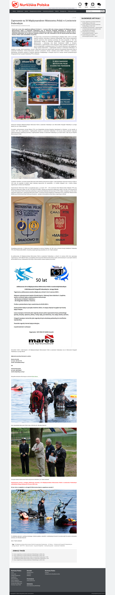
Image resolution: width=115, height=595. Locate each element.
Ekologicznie (63, 11)
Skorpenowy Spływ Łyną (16, 583)
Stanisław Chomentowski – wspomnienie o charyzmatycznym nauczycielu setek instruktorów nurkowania (92, 29)
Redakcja (29, 575)
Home (14, 11)
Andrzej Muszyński (48, 545)
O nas (12, 572)
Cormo (103, 593)
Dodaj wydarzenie (31, 580)
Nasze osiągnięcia (15, 580)
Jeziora (26, 11)
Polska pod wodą (72, 11)
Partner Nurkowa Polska (16, 581)
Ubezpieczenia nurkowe (35, 11)
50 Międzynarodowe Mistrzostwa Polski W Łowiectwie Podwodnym (31, 544)
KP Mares (50, 544)
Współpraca (13, 577)
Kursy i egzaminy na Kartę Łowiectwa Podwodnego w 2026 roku (29, 554)
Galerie (57, 11)
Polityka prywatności (15, 575)
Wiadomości (20, 11)
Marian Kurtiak (29, 545)
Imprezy (47, 572)
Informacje (13, 574)
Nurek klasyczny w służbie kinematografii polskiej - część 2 (90, 32)
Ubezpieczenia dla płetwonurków (52, 574)
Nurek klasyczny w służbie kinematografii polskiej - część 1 (90, 35)
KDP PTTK (22, 545)
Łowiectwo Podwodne (59, 545)
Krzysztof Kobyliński (38, 545)
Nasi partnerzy (14, 578)
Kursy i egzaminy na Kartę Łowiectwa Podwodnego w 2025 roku (29, 555)
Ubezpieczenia (30, 572)
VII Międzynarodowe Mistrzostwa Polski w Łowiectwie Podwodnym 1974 (31, 558)
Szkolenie (29, 574)
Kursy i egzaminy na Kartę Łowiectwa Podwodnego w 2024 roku (29, 560)
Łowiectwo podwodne (48, 11)
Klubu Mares (34, 376)
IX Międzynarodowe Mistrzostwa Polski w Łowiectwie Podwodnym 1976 (31, 557)
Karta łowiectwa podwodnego (33, 585)
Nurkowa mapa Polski (16, 584)
